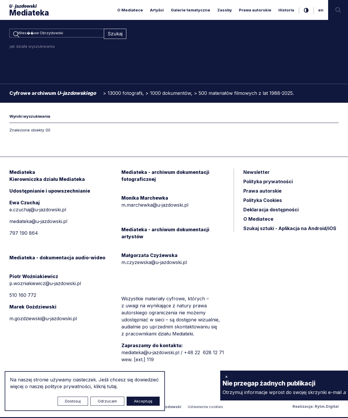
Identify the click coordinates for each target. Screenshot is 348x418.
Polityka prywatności (268, 182)
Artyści (157, 10)
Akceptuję (143, 401)
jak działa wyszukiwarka (32, 47)
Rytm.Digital (327, 407)
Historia (286, 10)
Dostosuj (73, 401)
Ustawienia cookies (205, 407)
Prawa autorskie (255, 10)
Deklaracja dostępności (271, 210)
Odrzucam (107, 401)
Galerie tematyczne (190, 10)
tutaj (111, 386)
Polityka (262, 201)
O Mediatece (130, 10)
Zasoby (224, 10)
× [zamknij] (226, 376)
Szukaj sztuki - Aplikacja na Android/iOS (289, 229)
